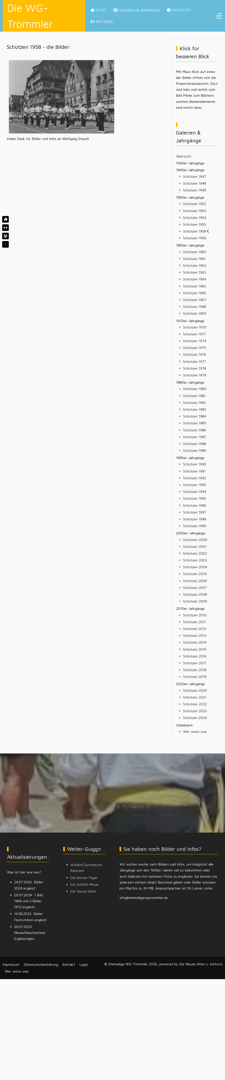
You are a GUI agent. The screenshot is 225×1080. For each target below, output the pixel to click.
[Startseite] (5, 227)
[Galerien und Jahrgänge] (5, 236)
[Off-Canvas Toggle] (218, 16)
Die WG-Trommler (30, 16)
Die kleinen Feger (84, 878)
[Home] (5, 219)
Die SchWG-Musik (84, 884)
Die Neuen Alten (83, 891)
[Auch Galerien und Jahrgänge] (5, 244)
